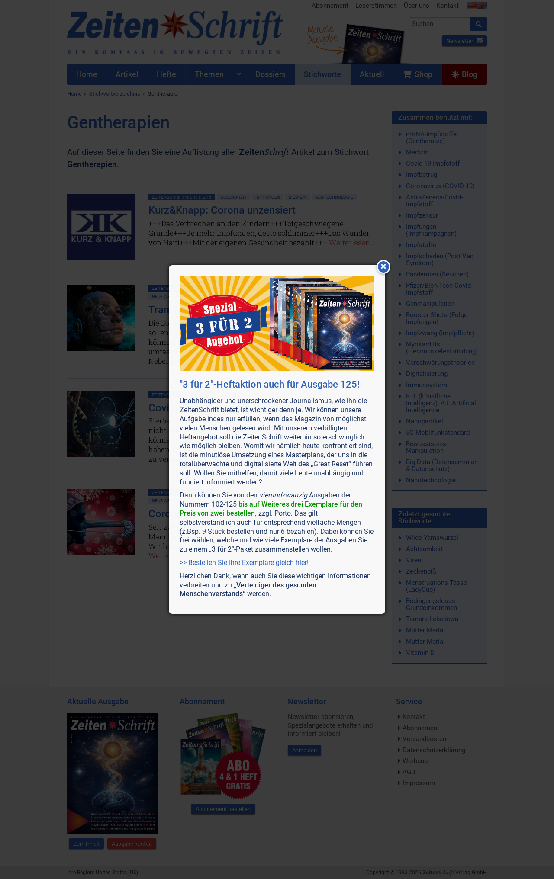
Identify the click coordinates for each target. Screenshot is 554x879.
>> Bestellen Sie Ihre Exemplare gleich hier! (244, 562)
